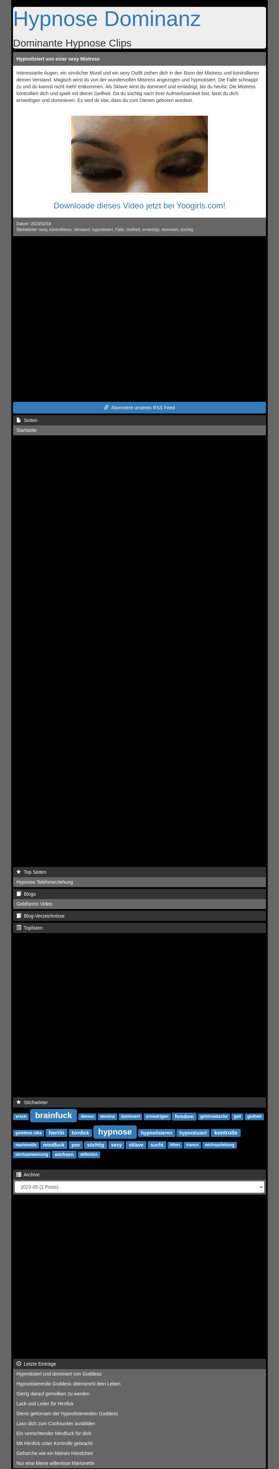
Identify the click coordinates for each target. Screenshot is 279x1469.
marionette (25, 1145)
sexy (43, 229)
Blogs (26, 894)
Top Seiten (31, 872)
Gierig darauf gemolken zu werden (53, 1393)
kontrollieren (60, 229)
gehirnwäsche (214, 1116)
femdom (184, 1116)
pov (75, 1145)
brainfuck (53, 1115)
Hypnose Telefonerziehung (44, 882)
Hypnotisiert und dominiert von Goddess (59, 1374)
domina (107, 1116)
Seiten (26, 420)
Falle (119, 229)
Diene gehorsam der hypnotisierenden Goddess (67, 1413)
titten (175, 1145)
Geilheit (133, 229)
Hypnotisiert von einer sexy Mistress (58, 59)
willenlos (89, 1154)
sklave (136, 1145)
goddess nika (28, 1133)
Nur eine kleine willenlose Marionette (55, 1463)
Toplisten (29, 928)
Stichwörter (32, 1102)
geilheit (254, 1116)
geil (237, 1116)
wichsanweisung (31, 1154)
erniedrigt (150, 229)
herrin (56, 1133)
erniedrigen (157, 1116)
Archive (28, 1174)
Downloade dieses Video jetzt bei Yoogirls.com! (140, 205)
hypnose (115, 1131)
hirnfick (80, 1133)
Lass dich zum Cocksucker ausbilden (55, 1423)
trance (192, 1145)
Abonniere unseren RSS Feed (139, 407)
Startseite (26, 430)
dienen (87, 1116)
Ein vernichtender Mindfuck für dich (53, 1433)
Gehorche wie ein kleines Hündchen (54, 1453)
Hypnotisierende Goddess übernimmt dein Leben (68, 1384)
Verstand (82, 229)
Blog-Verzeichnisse (40, 916)
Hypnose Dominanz (107, 18)
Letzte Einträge (36, 1364)
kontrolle (226, 1133)
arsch (20, 1116)
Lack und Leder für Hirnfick (45, 1403)
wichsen (64, 1154)
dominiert (169, 229)
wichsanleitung (220, 1145)
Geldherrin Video (34, 904)
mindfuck (53, 1145)
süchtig (187, 229)
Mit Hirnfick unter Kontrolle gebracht (54, 1443)
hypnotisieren (156, 1133)
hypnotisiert (102, 229)
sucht (156, 1145)
